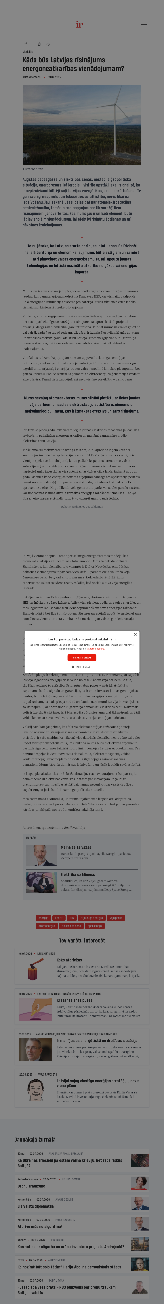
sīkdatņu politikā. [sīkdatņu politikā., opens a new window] (96, 648)
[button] (82, 667)
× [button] (135, 634)
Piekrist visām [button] (82, 657)
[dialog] (82, 652)
